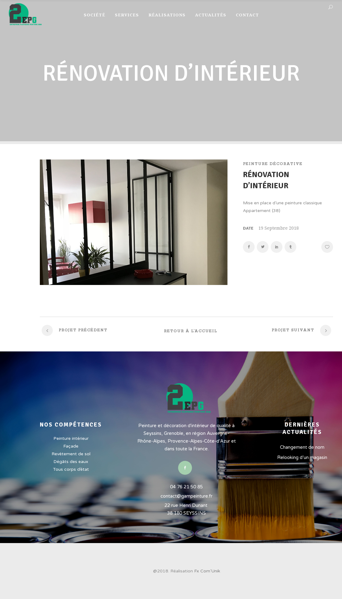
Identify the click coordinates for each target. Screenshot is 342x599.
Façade (70, 446)
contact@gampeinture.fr (186, 496)
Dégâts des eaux (70, 461)
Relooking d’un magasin (302, 457)
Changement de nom (302, 447)
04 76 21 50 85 (186, 487)
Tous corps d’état (71, 469)
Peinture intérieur (71, 438)
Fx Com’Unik (207, 571)
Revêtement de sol (71, 454)
